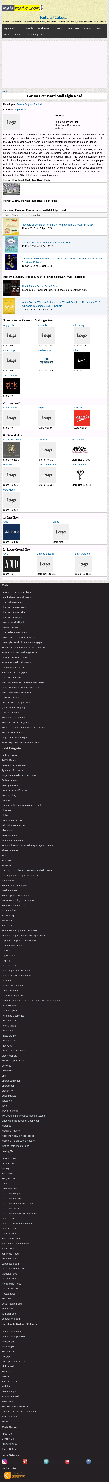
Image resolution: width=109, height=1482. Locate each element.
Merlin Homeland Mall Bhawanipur (20, 687)
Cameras (7, 800)
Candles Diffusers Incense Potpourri (21, 805)
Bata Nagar (8, 1346)
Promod (7, 464)
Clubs (5, 815)
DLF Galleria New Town (14, 632)
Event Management (12, 840)
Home (5, 91)
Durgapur (7, 1356)
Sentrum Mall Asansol (13, 717)
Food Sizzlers (9, 1228)
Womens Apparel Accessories (18, 1135)
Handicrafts (8, 880)
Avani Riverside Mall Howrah (17, 597)
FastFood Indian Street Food (17, 1203)
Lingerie (6, 950)
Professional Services (13, 1050)
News (100, 28)
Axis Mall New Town (12, 602)
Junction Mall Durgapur (14, 672)
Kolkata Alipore (10, 1391)
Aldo (5, 521)
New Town (7, 1401)
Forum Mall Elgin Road (14, 657)
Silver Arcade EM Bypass (15, 722)
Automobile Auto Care (14, 765)
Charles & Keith (45, 553)
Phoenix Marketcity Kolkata (16, 702)
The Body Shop (47, 464)
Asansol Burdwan (11, 1331)
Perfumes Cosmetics (13, 1015)
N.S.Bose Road (10, 1396)
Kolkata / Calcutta (53, 17)
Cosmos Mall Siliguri (13, 622)
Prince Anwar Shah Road (15, 1406)
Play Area (7, 1045)
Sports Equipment (11, 1080)
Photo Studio (9, 1035)
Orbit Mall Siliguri (11, 697)
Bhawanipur (8, 1351)
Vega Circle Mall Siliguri (15, 737)
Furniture (6, 865)
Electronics (8, 830)
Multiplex (6, 980)
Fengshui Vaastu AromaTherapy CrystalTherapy (28, 845)
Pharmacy (7, 1030)
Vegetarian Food (11, 1318)
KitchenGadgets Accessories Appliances (24, 935)
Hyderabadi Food (11, 1238)
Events (88, 28)
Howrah (6, 1376)
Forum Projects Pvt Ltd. (29, 104)
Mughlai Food (9, 1278)
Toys (4, 1105)
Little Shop (9, 350)
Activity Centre (10, 755)
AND (5, 553)
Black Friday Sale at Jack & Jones (40, 286)
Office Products (10, 990)
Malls (7, 34)
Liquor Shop (8, 955)
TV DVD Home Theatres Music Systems (23, 1115)
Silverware (7, 1070)
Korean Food (9, 1258)
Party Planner (9, 1005)
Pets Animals (9, 1025)
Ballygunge (8, 1341)
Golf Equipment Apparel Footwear (20, 875)
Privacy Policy (9, 1443)
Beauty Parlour (10, 785)
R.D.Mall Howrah (11, 712)
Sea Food (7, 1298)
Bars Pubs (7, 1173)
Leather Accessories (13, 945)
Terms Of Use (9, 1449)
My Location (11, 28)
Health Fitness (9, 890)
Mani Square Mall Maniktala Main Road (23, 682)
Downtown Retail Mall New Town (19, 637)
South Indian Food (12, 1303)
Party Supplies (10, 1010)
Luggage (6, 960)
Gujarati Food (9, 1233)
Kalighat (6, 1386)
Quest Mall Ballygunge (14, 707)
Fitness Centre (10, 850)
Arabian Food (9, 1163)
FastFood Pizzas (11, 1208)
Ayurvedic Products (12, 770)
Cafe (4, 1183)
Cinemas (6, 810)
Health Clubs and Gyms (15, 885)
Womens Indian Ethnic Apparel (18, 1140)
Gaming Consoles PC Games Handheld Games (28, 870)
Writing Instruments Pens (15, 1145)
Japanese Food (10, 1253)
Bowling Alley (9, 795)
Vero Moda (9, 489)
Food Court (8, 1218)
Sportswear (8, 1085)
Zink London (10, 375)
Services (6, 1065)
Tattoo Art (7, 1100)
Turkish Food (9, 1313)
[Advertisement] (54, 64)
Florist (5, 855)
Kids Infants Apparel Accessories (19, 930)
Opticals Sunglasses (13, 995)
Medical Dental (10, 965)
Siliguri (5, 1421)
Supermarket (9, 1095)
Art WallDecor (9, 760)
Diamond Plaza (10, 627)
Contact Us (8, 1438)
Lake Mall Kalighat (12, 677)
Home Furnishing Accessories (18, 900)
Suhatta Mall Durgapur (14, 732)
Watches (6, 1125)
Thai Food (7, 1308)
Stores (18, 34)
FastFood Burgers (11, 1193)
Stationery (7, 1090)
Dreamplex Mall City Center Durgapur (22, 642)
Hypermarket (9, 910)
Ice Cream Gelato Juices (15, 1243)
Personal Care (9, 1020)
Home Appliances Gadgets (16, 895)
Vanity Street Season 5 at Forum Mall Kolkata (46, 242)
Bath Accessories (11, 780)
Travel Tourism (10, 1110)
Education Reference (13, 825)
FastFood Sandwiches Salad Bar (19, 1213)
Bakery (5, 1168)
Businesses (44, 28)
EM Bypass (8, 1371)
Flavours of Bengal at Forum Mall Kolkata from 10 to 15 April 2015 (58, 224)
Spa (4, 1075)
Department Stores (12, 820)
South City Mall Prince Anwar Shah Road (24, 727)
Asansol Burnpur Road (14, 1336)
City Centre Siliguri (12, 617)
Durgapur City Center (13, 1361)
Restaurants (8, 1293)
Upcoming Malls (35, 34)
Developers (73, 28)
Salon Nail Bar (9, 1055)
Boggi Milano (10, 325)
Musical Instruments (12, 985)
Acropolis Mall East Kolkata (16, 592)
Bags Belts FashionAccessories (19, 775)
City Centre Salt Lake (13, 612)
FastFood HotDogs (12, 1198)
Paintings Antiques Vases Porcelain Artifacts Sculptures (32, 1000)
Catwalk (42, 325)
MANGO (43, 439)
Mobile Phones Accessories (17, 975)
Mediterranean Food (13, 1268)
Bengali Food (9, 1178)
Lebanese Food (10, 1263)
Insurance (7, 920)
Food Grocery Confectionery (17, 1223)
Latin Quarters (83, 553)
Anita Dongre (10, 407)
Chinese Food (9, 1188)
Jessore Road (9, 1381)
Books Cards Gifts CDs (14, 790)
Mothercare (44, 350)
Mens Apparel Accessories (16, 970)
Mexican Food (9, 1273)
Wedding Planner (11, 1130)
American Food (10, 1158)
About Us (7, 1433)
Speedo (77, 407)
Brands (29, 28)
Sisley (55, 521)
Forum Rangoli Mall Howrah (17, 662)
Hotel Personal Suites (13, 905)
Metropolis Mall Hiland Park (17, 692)
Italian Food (8, 1248)
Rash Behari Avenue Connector (19, 1411)
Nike (75, 350)
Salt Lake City (9, 1416)
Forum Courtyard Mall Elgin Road (20, 652)
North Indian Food (11, 1283)
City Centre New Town (14, 607)
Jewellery (7, 925)
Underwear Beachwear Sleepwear (20, 1120)
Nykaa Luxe (77, 439)
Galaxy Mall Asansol (13, 667)
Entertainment (9, 835)
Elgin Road (21, 109)
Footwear (7, 860)
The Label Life (79, 464)
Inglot (41, 407)
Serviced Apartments (13, 1060)
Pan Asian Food (10, 1288)
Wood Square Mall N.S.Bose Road (21, 742)
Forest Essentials (12, 439)
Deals (59, 28)
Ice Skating (8, 915)
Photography (9, 1040)
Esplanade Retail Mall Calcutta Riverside (24, 647)
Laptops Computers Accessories (19, 940)
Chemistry (79, 325)
